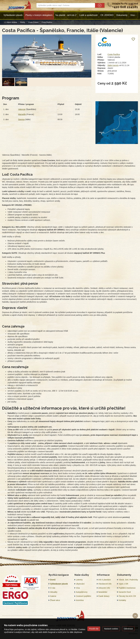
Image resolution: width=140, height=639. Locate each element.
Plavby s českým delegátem (38, 15)
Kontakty (122, 600)
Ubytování (80, 584)
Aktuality (53, 592)
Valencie (21, 109)
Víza (78, 588)
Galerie (53, 596)
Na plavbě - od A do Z (65, 15)
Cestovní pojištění (83, 596)
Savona (21, 119)
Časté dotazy (104, 596)
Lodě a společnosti (88, 15)
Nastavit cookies (111, 629)
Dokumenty (121, 15)
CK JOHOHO (106, 15)
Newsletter (102, 592)
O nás (52, 588)
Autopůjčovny (81, 592)
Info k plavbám (104, 580)
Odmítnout (128, 629)
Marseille (22, 114)
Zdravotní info (104, 588)
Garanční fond (125, 592)
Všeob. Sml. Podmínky (128, 580)
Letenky (79, 580)
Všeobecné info (105, 584)
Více (132, 15)
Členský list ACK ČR (127, 596)
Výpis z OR (123, 584)
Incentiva (80, 600)
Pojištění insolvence (127, 588)
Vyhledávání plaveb (13, 15)
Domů (53, 580)
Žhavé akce (55, 600)
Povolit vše (93, 629)
